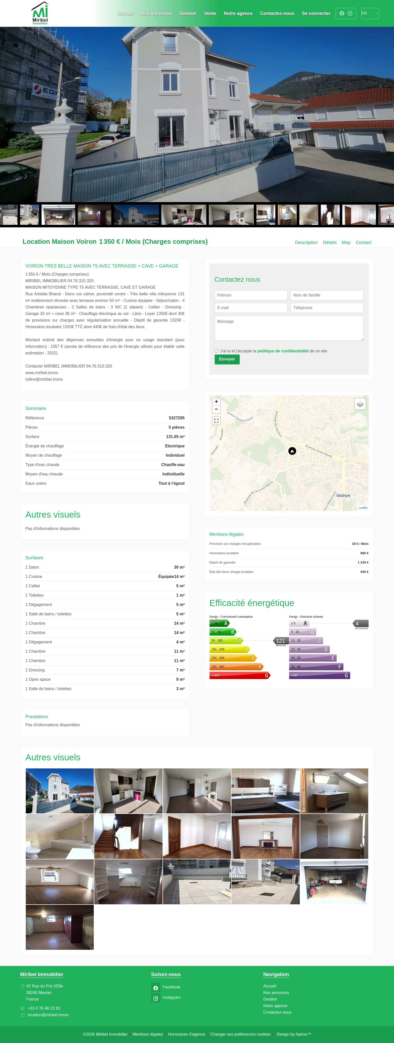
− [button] (216, 410)
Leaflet (363, 507)
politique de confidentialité (283, 351)
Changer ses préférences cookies (240, 1034)
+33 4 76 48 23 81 (44, 1008)
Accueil (40, 13)
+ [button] (216, 402)
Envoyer (227, 359)
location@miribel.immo (48, 1015)
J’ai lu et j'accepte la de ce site (273, 351)
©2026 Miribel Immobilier (105, 1034)
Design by (293, 1034)
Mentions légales (148, 1034)
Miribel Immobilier (41, 974)
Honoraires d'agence (186, 1034)
